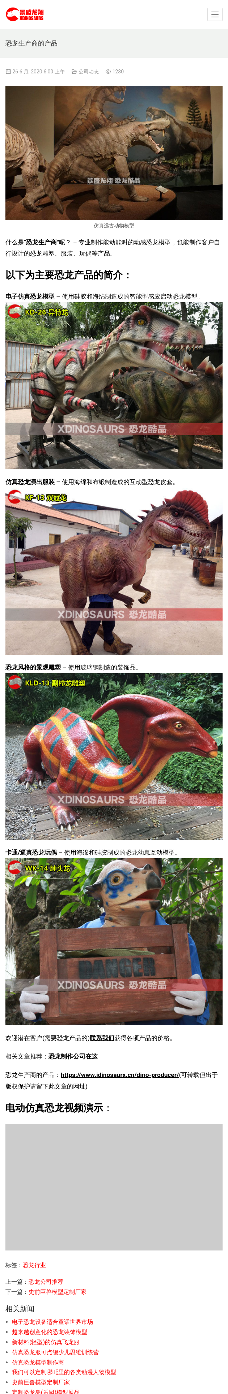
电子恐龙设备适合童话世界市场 (52, 1321)
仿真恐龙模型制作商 (38, 1362)
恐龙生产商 (41, 242)
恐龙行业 (34, 1265)
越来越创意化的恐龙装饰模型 (49, 1332)
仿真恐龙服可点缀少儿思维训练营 (55, 1352)
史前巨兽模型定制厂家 (57, 1291)
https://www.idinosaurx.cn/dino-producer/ (120, 1074)
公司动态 (89, 71)
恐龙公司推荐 (46, 1281)
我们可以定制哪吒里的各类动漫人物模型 (64, 1372)
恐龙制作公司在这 (73, 1056)
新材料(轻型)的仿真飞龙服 (46, 1342)
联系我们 (102, 1038)
